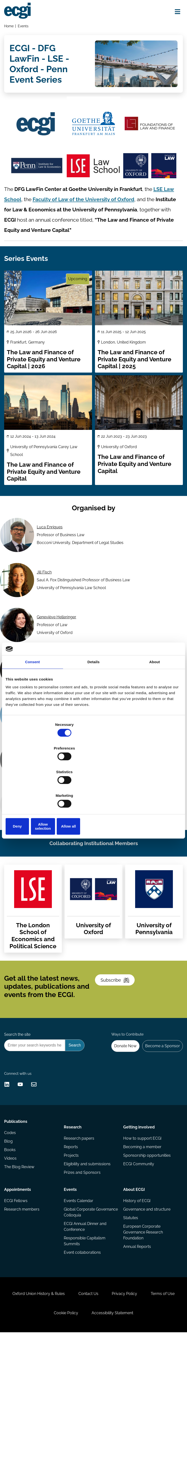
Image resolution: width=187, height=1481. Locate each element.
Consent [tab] (32, 700)
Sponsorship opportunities (146, 1274)
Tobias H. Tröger (52, 808)
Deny (34, 791)
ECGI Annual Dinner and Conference (85, 1348)
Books (11, 1274)
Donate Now (120, 1142)
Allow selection (93, 791)
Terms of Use (42, 1455)
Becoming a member (142, 1265)
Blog (10, 1265)
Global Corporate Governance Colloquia (84, 1333)
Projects (71, 1274)
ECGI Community (138, 1284)
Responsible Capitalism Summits (85, 1364)
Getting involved (138, 1242)
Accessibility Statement (136, 1455)
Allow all (152, 791)
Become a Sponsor (160, 1142)
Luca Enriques (51, 562)
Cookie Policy (85, 1455)
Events (25, 28)
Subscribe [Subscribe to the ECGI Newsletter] (119, 1067)
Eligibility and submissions (87, 1284)
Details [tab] (93, 700)
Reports (71, 1265)
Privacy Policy (148, 1431)
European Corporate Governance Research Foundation (142, 1355)
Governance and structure (146, 1330)
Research (73, 1242)
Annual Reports (136, 1370)
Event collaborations (82, 1376)
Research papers (79, 1255)
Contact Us (107, 1431)
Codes (11, 1255)
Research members (23, 1330)
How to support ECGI (142, 1255)
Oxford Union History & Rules (52, 1431)
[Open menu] (174, 13)
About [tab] (154, 700)
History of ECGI (136, 1320)
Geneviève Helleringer (57, 660)
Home (10, 28)
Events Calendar (79, 1320)
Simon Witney (50, 857)
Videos (12, 1284)
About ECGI (133, 1307)
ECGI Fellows (17, 1320)
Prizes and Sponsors (82, 1293)
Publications (17, 1242)
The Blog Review (21, 1293)
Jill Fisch (45, 611)
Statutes (130, 1339)
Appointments (19, 1307)
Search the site (19, 1129)
